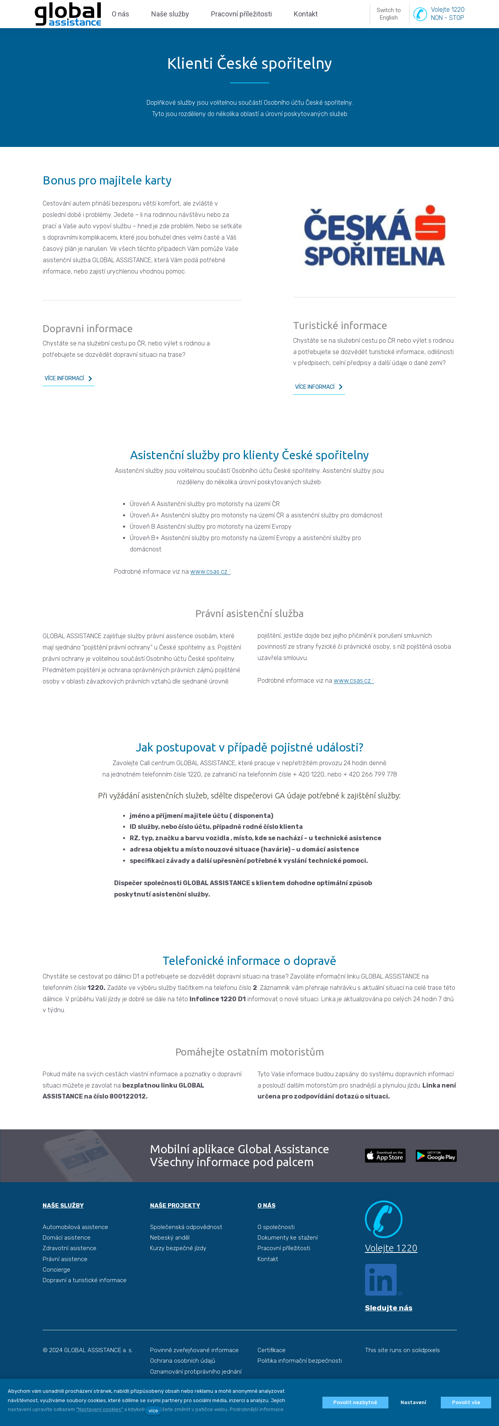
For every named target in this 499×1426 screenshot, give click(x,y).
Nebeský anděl (170, 1256)
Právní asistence (65, 1277)
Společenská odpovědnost (186, 1245)
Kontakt (268, 1277)
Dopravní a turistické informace (85, 1299)
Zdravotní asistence (70, 1266)
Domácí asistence (67, 1256)
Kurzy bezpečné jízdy (178, 1266)
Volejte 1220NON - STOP (448, 23)
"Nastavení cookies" (99, 1409)
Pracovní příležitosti (284, 1266)
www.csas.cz (208, 590)
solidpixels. (426, 1368)
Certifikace (272, 1368)
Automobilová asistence (75, 1245)
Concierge (56, 1288)
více (153, 1410)
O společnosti (276, 1245)
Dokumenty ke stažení (288, 1256)
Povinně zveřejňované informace (194, 1368)
